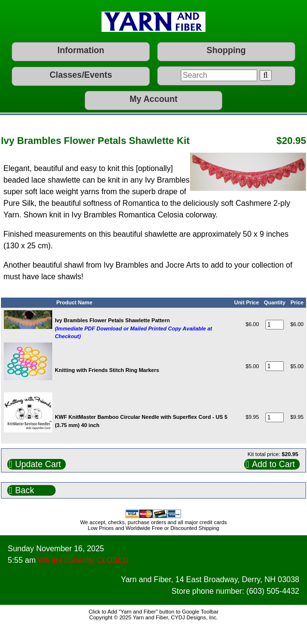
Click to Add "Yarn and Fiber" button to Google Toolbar (153, 612)
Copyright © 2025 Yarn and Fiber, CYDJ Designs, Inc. (153, 617)
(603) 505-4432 (273, 591)
